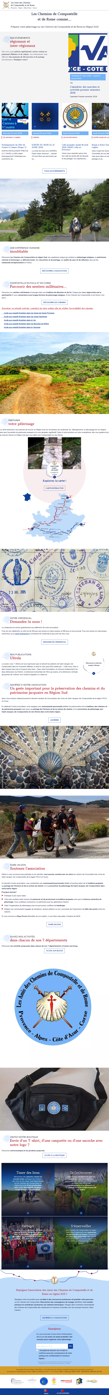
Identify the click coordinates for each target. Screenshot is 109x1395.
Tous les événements (54, 171)
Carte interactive (54, 488)
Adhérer (54, 720)
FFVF (79, 1381)
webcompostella (92, 1381)
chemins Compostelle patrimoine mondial (17, 1381)
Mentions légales (71, 1389)
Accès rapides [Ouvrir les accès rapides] (63, 1393)
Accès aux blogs (54, 950)
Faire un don (54, 924)
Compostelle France (32, 1381)
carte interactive (22, 634)
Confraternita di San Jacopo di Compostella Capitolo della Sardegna (54, 1381)
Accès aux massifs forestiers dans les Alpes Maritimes (25, 316)
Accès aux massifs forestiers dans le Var (20, 320)
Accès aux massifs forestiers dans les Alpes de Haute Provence (29, 313)
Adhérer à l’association (54, 1318)
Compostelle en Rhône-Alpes (44, 1381)
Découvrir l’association (54, 271)
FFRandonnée (66, 1381)
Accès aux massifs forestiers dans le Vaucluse (22, 327)
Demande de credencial (54, 642)
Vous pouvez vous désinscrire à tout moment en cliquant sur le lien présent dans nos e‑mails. (55, 1362)
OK (70, 1346)
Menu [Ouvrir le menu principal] (46, 1392)
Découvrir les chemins (54, 302)
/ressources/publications (93, 663)
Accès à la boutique (54, 1155)
